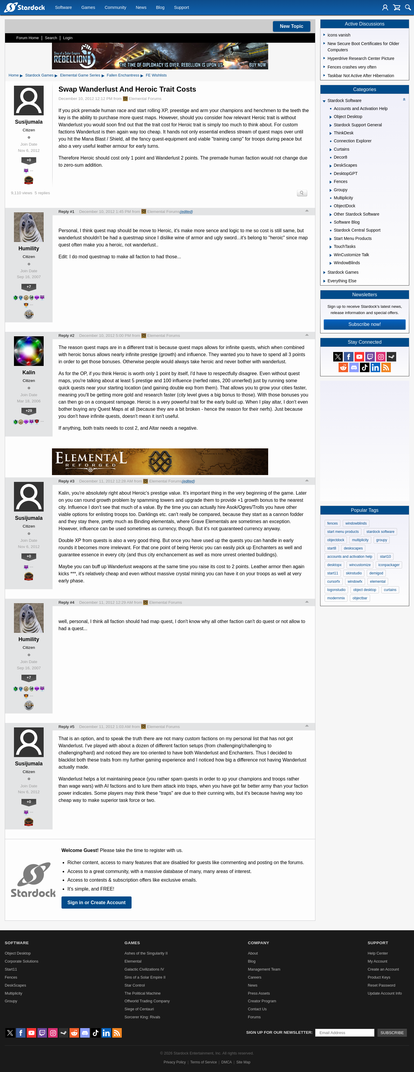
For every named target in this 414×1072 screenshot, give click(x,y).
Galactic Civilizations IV (144, 969)
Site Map (243, 1062)
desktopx (334, 565)
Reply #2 (67, 335)
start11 (332, 573)
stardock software (380, 532)
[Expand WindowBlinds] (331, 263)
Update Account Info (385, 993)
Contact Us (257, 1009)
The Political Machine (142, 993)
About (253, 953)
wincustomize (360, 565)
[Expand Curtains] (331, 149)
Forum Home (27, 38)
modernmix (336, 598)
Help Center (378, 953)
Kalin (28, 372)
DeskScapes (15, 985)
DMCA (226, 1062)
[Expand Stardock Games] (324, 272)
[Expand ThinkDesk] (331, 133)
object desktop (364, 590)
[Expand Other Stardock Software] (331, 214)
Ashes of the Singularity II (146, 953)
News (141, 7)
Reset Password (381, 985)
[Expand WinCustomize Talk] (331, 255)
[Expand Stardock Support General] (331, 125)
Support (181, 7)
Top (307, 211)
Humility (28, 248)
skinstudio (354, 573)
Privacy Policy (175, 1062)
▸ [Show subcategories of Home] (21, 75)
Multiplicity (13, 993)
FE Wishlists (156, 75)
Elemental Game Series (80, 75)
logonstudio (336, 590)
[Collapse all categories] (404, 99)
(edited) (186, 211)
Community (115, 7)
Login (67, 38)
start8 (331, 548)
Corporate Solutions (21, 961)
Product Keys (379, 977)
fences (332, 523)
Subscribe (392, 1032)
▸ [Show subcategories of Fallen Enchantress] (141, 75)
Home (14, 75)
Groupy (11, 1001)
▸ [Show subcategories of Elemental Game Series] (103, 75)
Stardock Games (39, 75)
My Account (377, 961)
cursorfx (333, 581)
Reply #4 (67, 602)
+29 (29, 410)
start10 (385, 557)
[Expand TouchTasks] (331, 247)
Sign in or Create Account (96, 902)
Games (88, 7)
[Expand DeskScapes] (331, 166)
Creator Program (262, 1001)
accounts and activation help (349, 557)
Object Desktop (18, 953)
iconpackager (388, 565)
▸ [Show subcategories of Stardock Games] (56, 75)
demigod (376, 573)
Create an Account (383, 969)
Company (258, 943)
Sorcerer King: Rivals (142, 1017)
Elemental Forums (142, 98)
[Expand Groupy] (331, 190)
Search (51, 38)
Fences (11, 977)
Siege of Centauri (139, 1009)
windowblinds (355, 523)
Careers (255, 977)
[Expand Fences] (331, 182)
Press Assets (259, 993)
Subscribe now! (364, 324)
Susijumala (29, 122)
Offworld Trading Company (147, 1001)
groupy (381, 540)
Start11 (11, 969)
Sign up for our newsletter (279, 1032)
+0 (29, 160)
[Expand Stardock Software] (324, 101)
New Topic (292, 26)
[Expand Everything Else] (324, 281)
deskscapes (353, 548)
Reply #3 (67, 481)
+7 (29, 286)
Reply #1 (67, 211)
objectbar (360, 598)
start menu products (343, 532)
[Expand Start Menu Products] (331, 239)
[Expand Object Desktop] (331, 117)
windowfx (355, 581)
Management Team (264, 969)
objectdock (335, 540)
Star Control (134, 985)
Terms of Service (203, 1062)
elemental (377, 581)
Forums (254, 1017)
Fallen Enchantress (123, 75)
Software (63, 7)
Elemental (132, 961)
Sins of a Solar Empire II (144, 977)
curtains (390, 590)
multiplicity (360, 540)
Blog (160, 7)
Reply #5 (67, 726)
